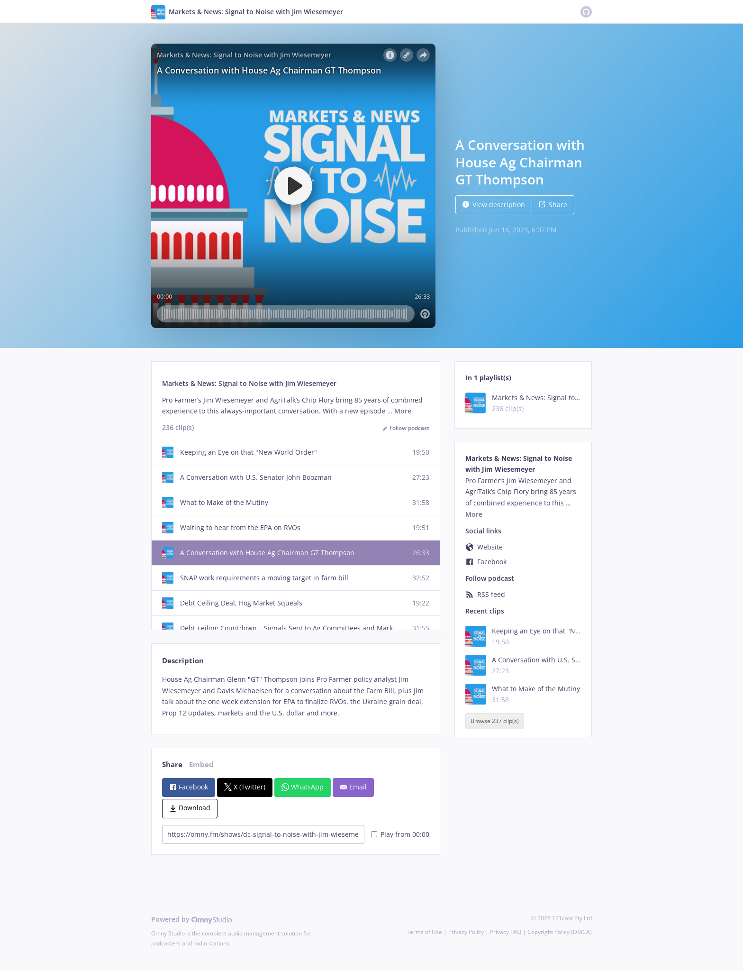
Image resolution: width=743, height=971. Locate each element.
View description (493, 204)
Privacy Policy (466, 932)
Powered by (191, 919)
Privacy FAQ (505, 932)
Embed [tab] (201, 764)
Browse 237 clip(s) (495, 721)
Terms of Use (424, 932)
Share (553, 204)
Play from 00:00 (400, 834)
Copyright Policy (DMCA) (559, 932)
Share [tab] (172, 764)
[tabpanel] (295, 696)
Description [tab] (183, 661)
